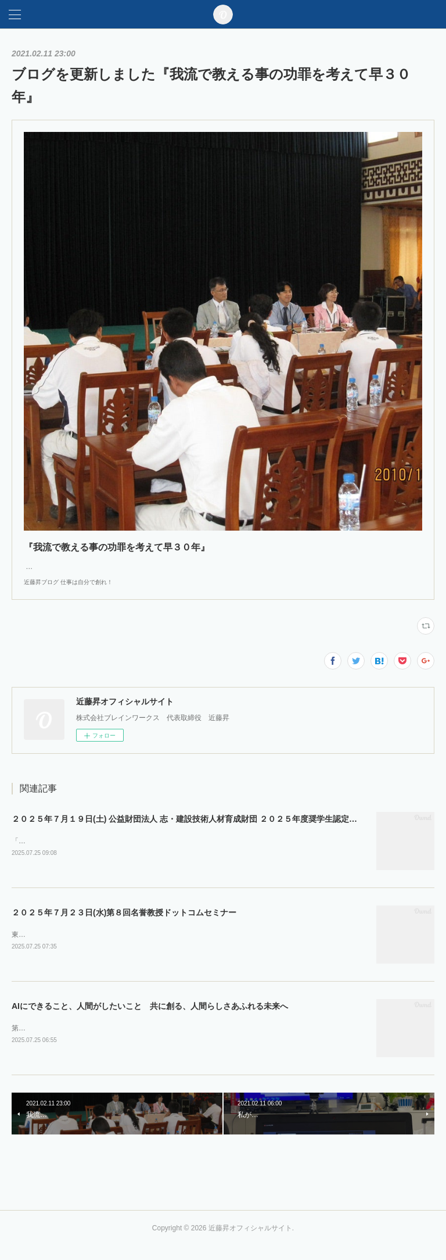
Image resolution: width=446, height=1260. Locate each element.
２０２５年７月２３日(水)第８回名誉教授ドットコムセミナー (124, 924)
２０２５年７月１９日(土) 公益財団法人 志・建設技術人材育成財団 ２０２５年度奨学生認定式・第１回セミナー (217, 830)
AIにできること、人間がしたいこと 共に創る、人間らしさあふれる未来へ (150, 1018)
